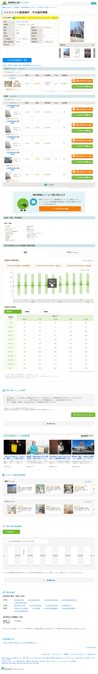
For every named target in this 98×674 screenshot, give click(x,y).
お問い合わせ (91, 654)
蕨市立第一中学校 (20, 605)
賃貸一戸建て (46, 657)
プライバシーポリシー (78, 654)
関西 (24, 663)
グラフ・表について (88, 260)
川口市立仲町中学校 (52, 605)
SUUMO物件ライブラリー (29, 7)
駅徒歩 (46, 311)
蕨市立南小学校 (19, 600)
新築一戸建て (79, 657)
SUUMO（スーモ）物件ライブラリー (16, 3)
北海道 (3, 663)
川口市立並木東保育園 (68, 608)
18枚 (7, 89)
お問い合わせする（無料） (82, 81)
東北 (7, 663)
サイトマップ (57, 654)
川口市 (46, 7)
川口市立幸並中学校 (35, 605)
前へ (4, 556)
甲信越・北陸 (15, 663)
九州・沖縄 (35, 663)
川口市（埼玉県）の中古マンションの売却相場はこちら (20, 642)
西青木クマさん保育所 (21, 608)
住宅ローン (43, 661)
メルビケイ (12, 78)
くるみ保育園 (36, 608)
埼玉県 (40, 7)
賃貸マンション (30, 657)
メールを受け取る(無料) (60, 209)
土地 (92, 657)
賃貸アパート (38, 657)
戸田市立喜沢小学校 (21, 602)
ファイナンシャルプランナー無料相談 (66, 661)
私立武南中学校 (66, 605)
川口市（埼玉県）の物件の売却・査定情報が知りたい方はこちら (22, 65)
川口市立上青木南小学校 (69, 600)
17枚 (7, 118)
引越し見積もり (35, 661)
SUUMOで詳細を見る (82, 86)
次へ (93, 556)
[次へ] (93, 489)
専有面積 (8, 311)
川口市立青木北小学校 (51, 600)
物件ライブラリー (51, 661)
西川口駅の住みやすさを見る (83, 415)
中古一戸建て (86, 657)
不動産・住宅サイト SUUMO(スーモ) (11, 657)
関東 (10, 663)
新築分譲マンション (61, 657)
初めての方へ (47, 654)
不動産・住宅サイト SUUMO (10, 7)
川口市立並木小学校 (34, 600)
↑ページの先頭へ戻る (91, 647)
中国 (30, 663)
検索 (94, 3)
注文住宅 (4, 661)
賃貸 (53, 17)
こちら (72, 572)
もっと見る (88, 481)
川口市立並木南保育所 (21, 611)
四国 (27, 663)
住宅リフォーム (11, 661)
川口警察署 (18, 621)
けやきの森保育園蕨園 (51, 608)
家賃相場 (52, 657)
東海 (21, 663)
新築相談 (28, 661)
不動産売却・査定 (20, 661)
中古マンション (41, 17)
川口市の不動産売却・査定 (17, 60)
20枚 (7, 181)
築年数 (27, 311)
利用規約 (66, 654)
